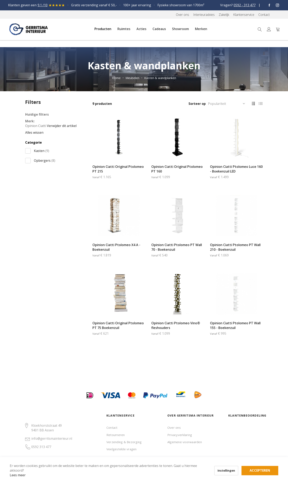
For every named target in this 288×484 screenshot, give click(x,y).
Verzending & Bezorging (124, 442)
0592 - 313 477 (245, 5)
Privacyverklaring (179, 435)
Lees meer (24, 468)
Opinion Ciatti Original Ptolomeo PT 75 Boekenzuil (118, 325)
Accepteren (141, 461)
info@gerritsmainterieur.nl (51, 438)
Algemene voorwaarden (184, 442)
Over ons (174, 427)
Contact (112, 427)
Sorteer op (197, 103)
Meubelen (132, 78)
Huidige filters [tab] (37, 114)
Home (116, 78)
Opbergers (44, 160)
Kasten (41, 151)
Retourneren (115, 435)
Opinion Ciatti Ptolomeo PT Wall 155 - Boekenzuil (235, 325)
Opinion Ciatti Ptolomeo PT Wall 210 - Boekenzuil (235, 247)
